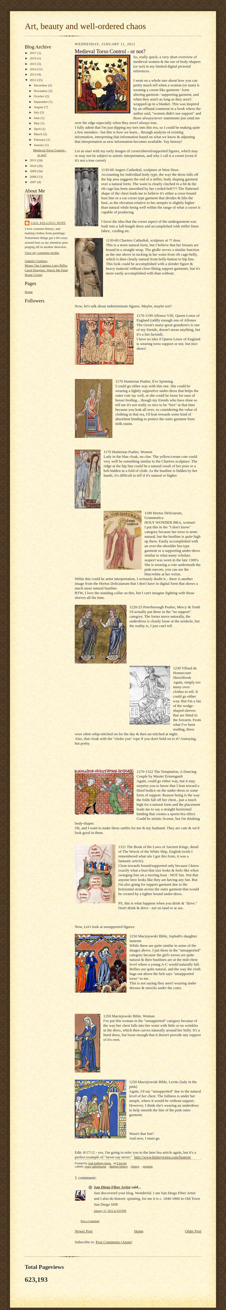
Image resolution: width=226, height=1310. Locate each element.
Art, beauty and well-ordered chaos (85, 26)
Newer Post (83, 1231)
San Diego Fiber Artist (112, 1187)
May (37, 123)
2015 (33, 64)
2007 (33, 182)
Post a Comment (90, 1221)
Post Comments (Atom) (114, 1242)
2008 (33, 176)
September (41, 101)
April (37, 128)
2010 (33, 165)
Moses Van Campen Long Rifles (46, 265)
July (37, 112)
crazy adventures (95, 1166)
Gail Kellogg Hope (48, 223)
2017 (33, 53)
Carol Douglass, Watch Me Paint (46, 270)
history (135, 1166)
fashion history (118, 1166)
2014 (33, 69)
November (41, 91)
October (39, 96)
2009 (33, 171)
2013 (33, 74)
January (39, 145)
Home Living (33, 275)
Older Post (193, 1231)
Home (29, 292)
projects (148, 1166)
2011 (33, 160)
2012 (33, 80)
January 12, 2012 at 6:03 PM (110, 1210)
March (38, 134)
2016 (33, 58)
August (39, 107)
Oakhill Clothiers (36, 261)
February (40, 139)
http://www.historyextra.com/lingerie (162, 1157)
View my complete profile (42, 252)
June (37, 118)
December (41, 85)
